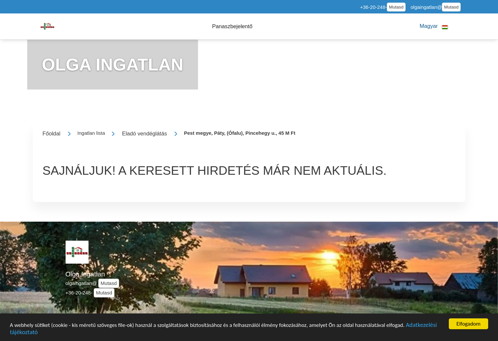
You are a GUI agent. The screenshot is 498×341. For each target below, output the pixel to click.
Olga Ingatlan (85, 274)
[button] (232, 26)
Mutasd (396, 7)
